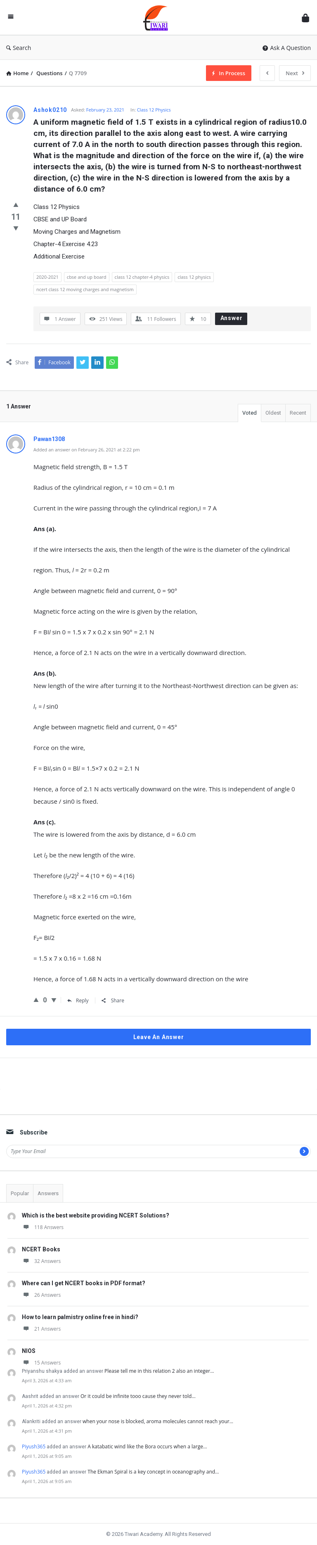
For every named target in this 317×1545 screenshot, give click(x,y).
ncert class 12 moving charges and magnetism (85, 289)
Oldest (273, 413)
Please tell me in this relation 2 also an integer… (159, 1370)
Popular (20, 1193)
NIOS (28, 1351)
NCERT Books (41, 1249)
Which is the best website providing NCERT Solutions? (95, 1215)
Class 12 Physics (154, 110)
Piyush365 (33, 1446)
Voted (249, 413)
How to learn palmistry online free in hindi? (80, 1317)
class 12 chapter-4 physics (142, 277)
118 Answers (43, 1227)
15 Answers (41, 1362)
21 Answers (41, 1328)
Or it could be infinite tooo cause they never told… (138, 1396)
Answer (231, 318)
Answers (48, 1193)
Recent (298, 413)
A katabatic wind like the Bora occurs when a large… (147, 1446)
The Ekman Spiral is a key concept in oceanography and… (153, 1471)
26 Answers (41, 1294)
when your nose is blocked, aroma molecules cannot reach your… (158, 1421)
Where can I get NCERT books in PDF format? (83, 1283)
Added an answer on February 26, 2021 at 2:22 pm (86, 449)
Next (295, 73)
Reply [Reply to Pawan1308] (78, 1000)
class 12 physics (194, 277)
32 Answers (41, 1261)
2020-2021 (47, 277)
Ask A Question (287, 48)
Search (18, 48)
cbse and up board (86, 277)
